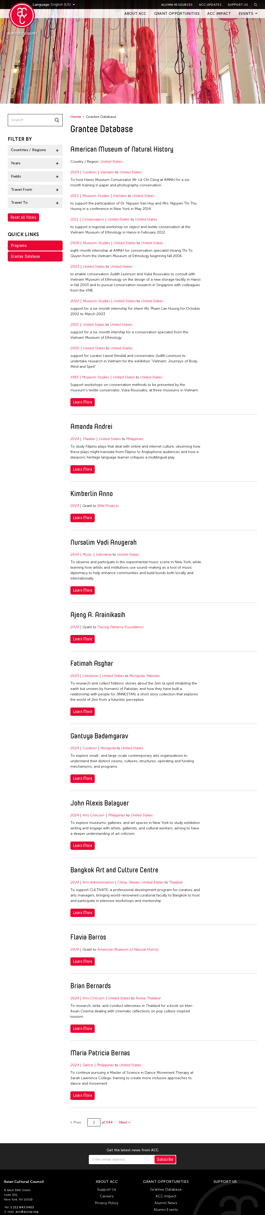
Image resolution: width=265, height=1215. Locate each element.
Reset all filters (23, 217)
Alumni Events (166, 1209)
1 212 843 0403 (22, 1207)
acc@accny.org (27, 1211)
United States (111, 161)
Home (75, 117)
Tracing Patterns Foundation (120, 627)
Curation (90, 172)
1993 (74, 377)
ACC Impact (219, 13)
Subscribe (165, 1159)
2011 (74, 219)
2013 (74, 196)
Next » (124, 1122)
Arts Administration (98, 882)
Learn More (82, 402)
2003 (74, 266)
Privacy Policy (107, 1203)
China (122, 882)
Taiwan (134, 882)
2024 (74, 172)
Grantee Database (25, 256)
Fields (16, 176)
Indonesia (104, 554)
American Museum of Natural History (128, 949)
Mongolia (137, 676)
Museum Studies (95, 196)
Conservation (93, 219)
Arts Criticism (94, 815)
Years (16, 163)
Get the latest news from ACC (133, 1150)
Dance (88, 1065)
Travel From (21, 189)
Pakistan (153, 676)
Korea (140, 998)
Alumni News (165, 1203)
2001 (74, 324)
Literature (90, 676)
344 (109, 1122)
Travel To (19, 202)
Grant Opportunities (177, 13)
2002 (74, 301)
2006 (74, 243)
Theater (89, 439)
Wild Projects (108, 506)
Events (246, 13)
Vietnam (107, 172)
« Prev (75, 1122)
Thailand (175, 882)
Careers (107, 1196)
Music (87, 554)
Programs (19, 245)
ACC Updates (210, 4)
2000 (74, 348)
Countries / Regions (28, 150)
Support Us (238, 4)
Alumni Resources (177, 4)
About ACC (135, 13)
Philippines (134, 439)
